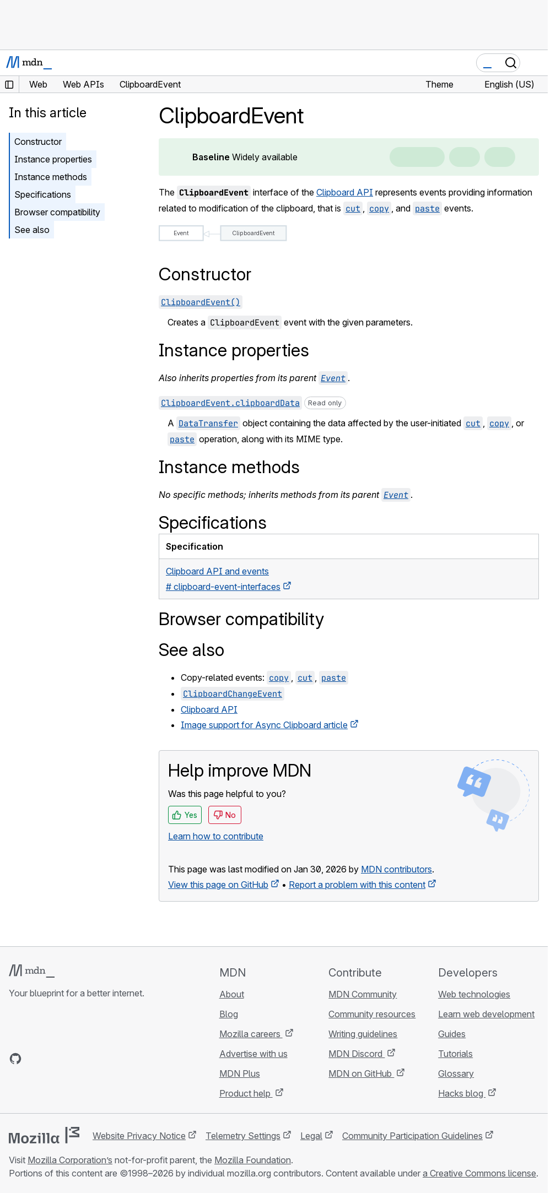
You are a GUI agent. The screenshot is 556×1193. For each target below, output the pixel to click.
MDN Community (362, 994)
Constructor (38, 141)
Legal (311, 1135)
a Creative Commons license (479, 1173)
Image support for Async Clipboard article (264, 724)
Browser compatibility (57, 212)
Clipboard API (344, 192)
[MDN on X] (55, 1058)
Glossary (456, 1073)
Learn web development (486, 1014)
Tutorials (455, 1053)
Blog (228, 1014)
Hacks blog (461, 1093)
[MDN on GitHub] (15, 1058)
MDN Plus (239, 1073)
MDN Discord (356, 1053)
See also (32, 229)
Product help (246, 1093)
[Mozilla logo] (44, 1135)
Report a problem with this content (357, 884)
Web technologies (474, 994)
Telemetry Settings (243, 1135)
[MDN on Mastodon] (75, 1058)
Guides (452, 1033)
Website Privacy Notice (139, 1135)
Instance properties (53, 159)
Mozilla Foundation (252, 1159)
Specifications (42, 194)
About (231, 994)
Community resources (371, 1014)
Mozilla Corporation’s (70, 1159)
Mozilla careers (251, 1033)
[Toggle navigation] (535, 62)
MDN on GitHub (361, 1073)
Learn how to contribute (215, 836)
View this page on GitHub (218, 884)
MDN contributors (396, 869)
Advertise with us (253, 1053)
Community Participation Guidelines (412, 1135)
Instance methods (50, 176)
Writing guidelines (362, 1033)
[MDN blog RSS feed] (94, 1058)
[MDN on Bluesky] (35, 1058)
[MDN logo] (32, 971)
